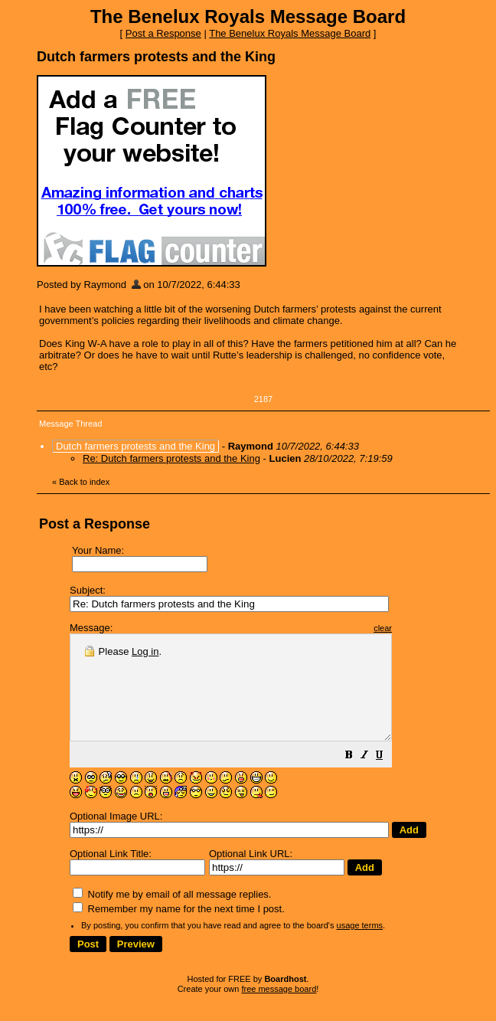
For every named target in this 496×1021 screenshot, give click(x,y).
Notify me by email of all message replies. (172, 915)
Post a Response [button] (163, 33)
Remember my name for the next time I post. (179, 929)
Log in (145, 651)
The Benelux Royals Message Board (289, 33)
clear (421, 628)
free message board (278, 1009)
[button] (387, 778)
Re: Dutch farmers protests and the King (171, 458)
